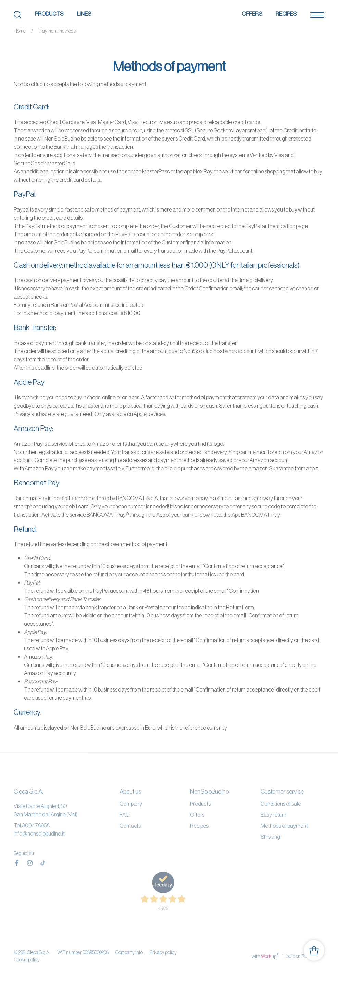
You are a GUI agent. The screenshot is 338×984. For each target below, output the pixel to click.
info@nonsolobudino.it (39, 833)
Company (131, 804)
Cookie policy (27, 959)
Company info (129, 952)
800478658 (36, 825)
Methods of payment (284, 826)
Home (20, 31)
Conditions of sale (281, 804)
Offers (252, 14)
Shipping (270, 836)
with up (265, 956)
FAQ (124, 815)
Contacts (130, 826)
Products (49, 14)
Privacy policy (163, 952)
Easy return (273, 815)
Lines (84, 14)
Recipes (286, 14)
